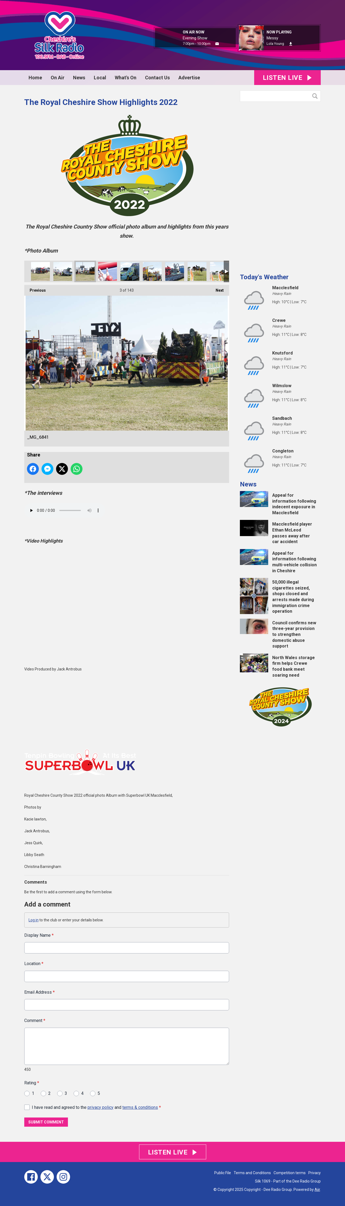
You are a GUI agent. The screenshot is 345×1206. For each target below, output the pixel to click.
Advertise (189, 77)
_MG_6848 (62, 271)
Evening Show (195, 38)
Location (33, 963)
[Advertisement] (280, 185)
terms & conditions (140, 1107)
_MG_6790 (129, 271)
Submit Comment (46, 1122)
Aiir (317, 1189)
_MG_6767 (219, 271)
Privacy (314, 1173)
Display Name (39, 935)
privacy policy (100, 1107)
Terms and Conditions (252, 1173)
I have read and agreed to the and (96, 1107)
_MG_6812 (107, 271)
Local (100, 77)
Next (217, 288)
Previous (35, 288)
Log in (34, 920)
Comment (34, 1020)
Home (35, 77)
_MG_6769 (197, 271)
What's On (125, 77)
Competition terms (290, 1173)
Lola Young (275, 44)
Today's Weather (264, 277)
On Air (57, 77)
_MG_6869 (40, 271)
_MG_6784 (174, 271)
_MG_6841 (85, 271)
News (79, 77)
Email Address (39, 992)
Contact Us (157, 77)
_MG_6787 (152, 271)
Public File (222, 1173)
